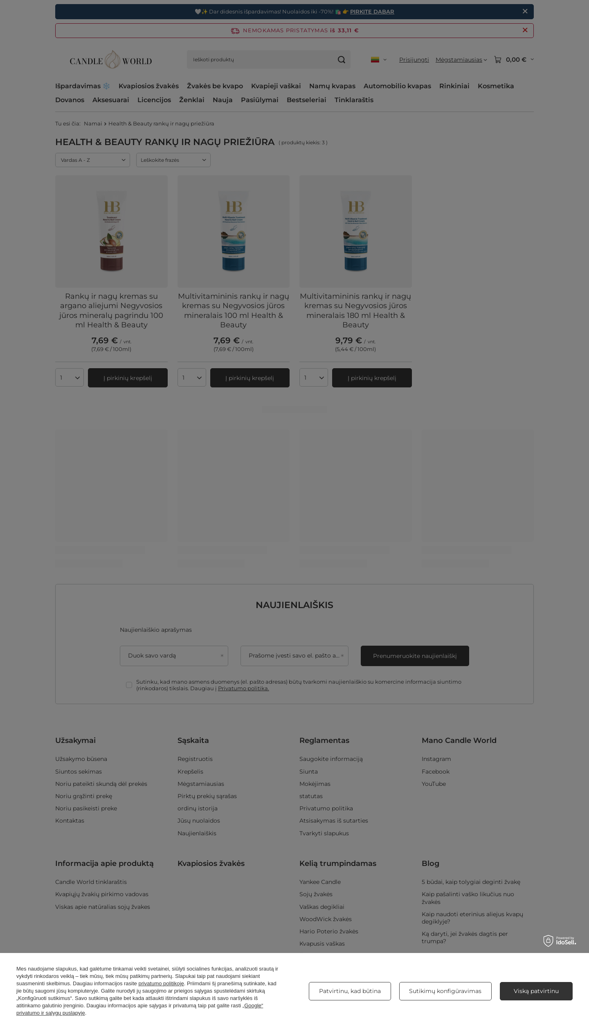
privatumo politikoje (161, 983)
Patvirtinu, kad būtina (350, 991)
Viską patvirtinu (536, 991)
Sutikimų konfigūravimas (445, 991)
